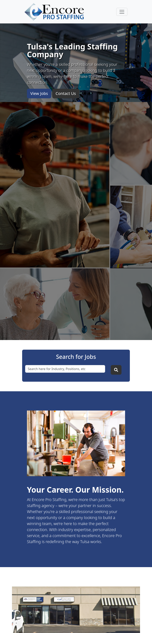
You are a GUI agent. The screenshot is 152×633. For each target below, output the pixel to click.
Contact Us (66, 93)
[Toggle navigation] (121, 12)
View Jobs (39, 93)
